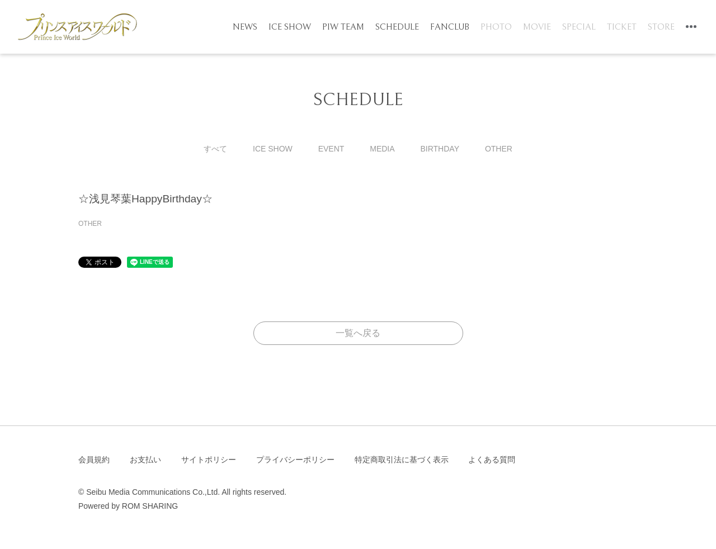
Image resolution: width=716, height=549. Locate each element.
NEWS (245, 27)
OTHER (498, 148)
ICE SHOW (289, 27)
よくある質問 (491, 459)
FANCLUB (449, 27)
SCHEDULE (397, 27)
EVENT (331, 148)
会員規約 (94, 459)
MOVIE (537, 27)
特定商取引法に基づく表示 (402, 459)
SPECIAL (579, 27)
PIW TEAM (343, 27)
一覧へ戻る (358, 333)
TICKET (622, 27)
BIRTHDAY (439, 148)
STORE (661, 27)
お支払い (145, 459)
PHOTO (496, 27)
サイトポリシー (208, 459)
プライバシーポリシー (295, 459)
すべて (215, 148)
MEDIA (382, 148)
